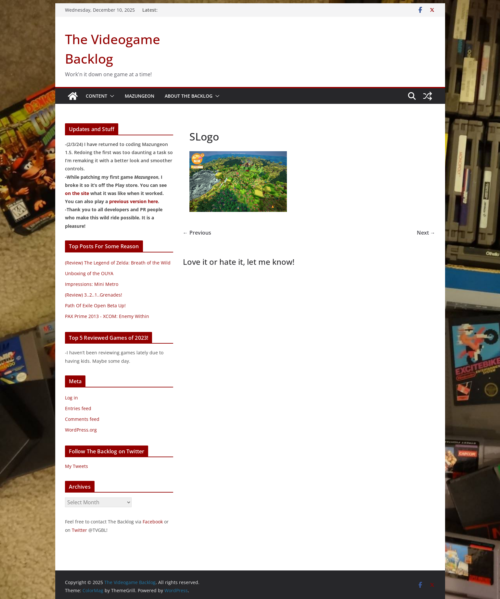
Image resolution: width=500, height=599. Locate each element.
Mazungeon (139, 96)
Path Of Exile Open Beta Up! (95, 305)
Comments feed (82, 419)
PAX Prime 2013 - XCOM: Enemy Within (107, 316)
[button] (110, 96)
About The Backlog (188, 96)
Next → (426, 232)
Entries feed (78, 408)
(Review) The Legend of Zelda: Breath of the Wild (118, 263)
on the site (77, 193)
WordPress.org (81, 430)
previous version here (133, 201)
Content (96, 96)
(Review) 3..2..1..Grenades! (93, 295)
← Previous (197, 232)
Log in (71, 398)
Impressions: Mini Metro (91, 284)
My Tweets (76, 466)
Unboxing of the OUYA (89, 273)
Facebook (153, 522)
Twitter (79, 530)
